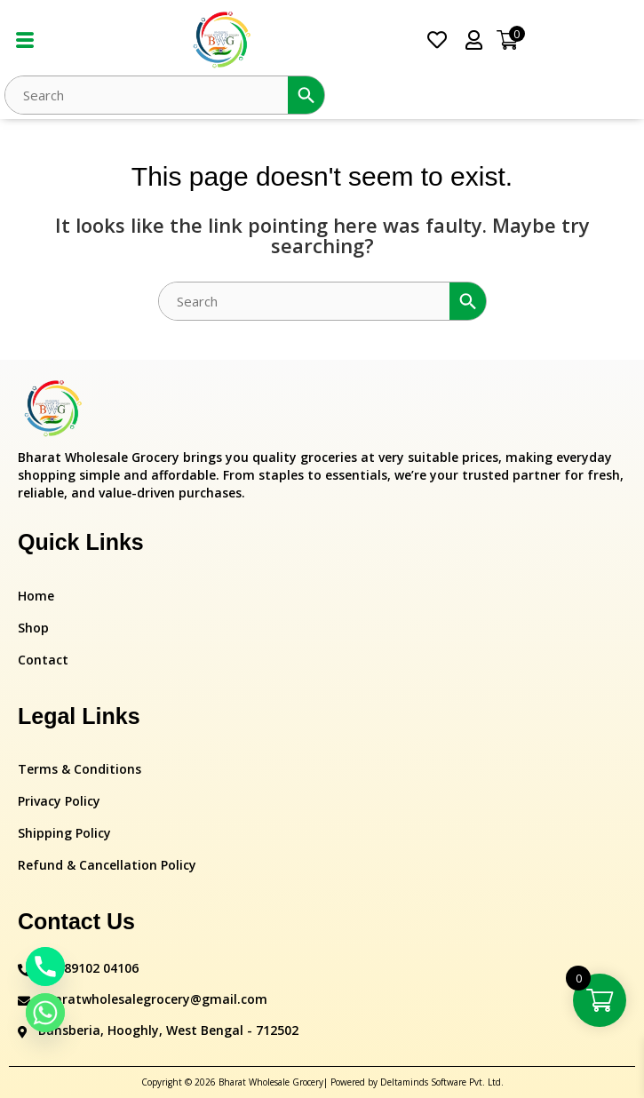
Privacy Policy (59, 800)
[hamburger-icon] (24, 40)
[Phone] (45, 966)
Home (36, 595)
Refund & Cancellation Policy (107, 864)
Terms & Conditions (79, 768)
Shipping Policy (64, 832)
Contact (43, 659)
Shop (33, 627)
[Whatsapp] (45, 1012)
